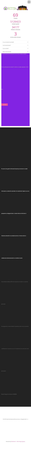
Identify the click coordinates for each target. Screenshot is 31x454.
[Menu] (29, 2)
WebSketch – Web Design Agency (18, 441)
